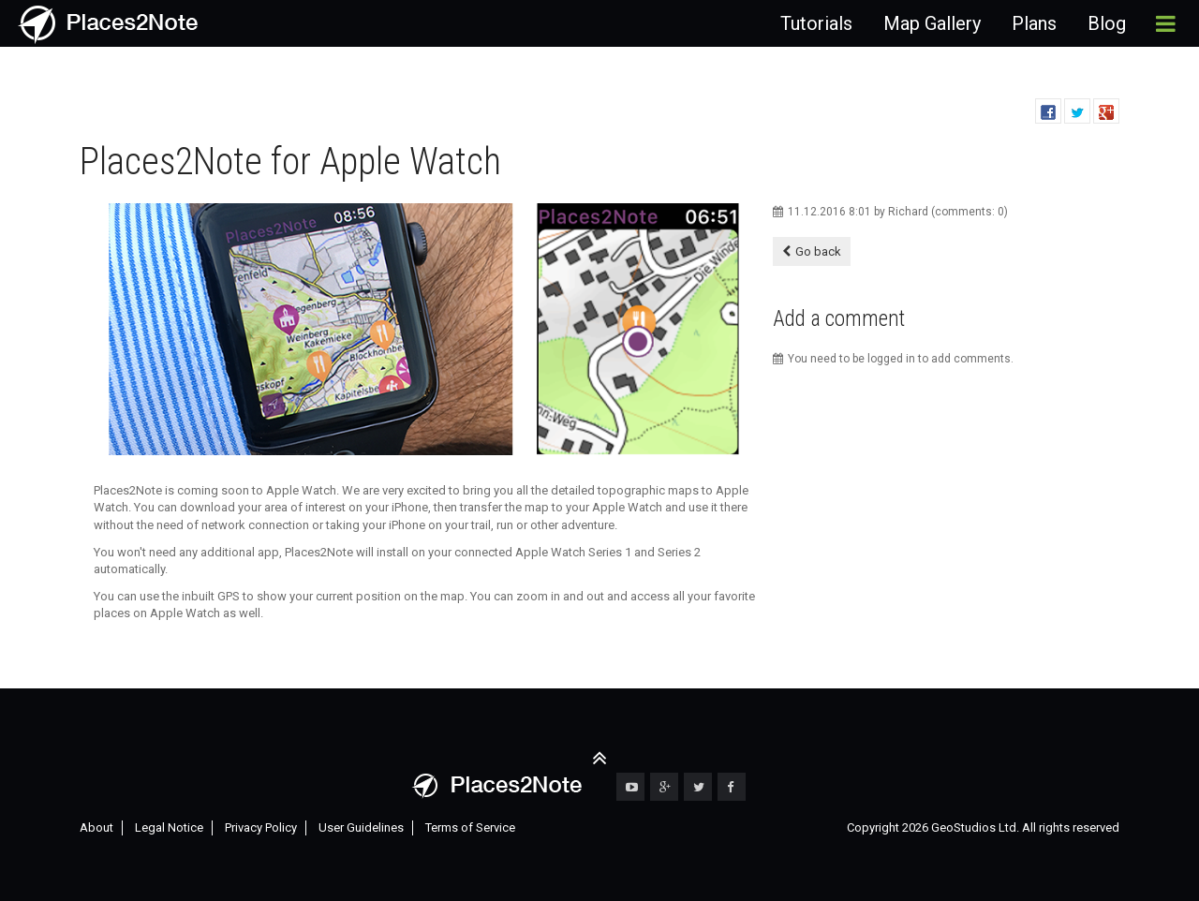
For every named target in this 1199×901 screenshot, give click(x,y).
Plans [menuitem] (1034, 23)
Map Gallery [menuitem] (932, 23)
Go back (818, 251)
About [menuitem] (96, 827)
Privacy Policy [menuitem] (261, 827)
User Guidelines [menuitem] (361, 827)
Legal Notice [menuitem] (169, 827)
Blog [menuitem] (1107, 23)
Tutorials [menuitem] (816, 23)
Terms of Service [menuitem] (470, 827)
